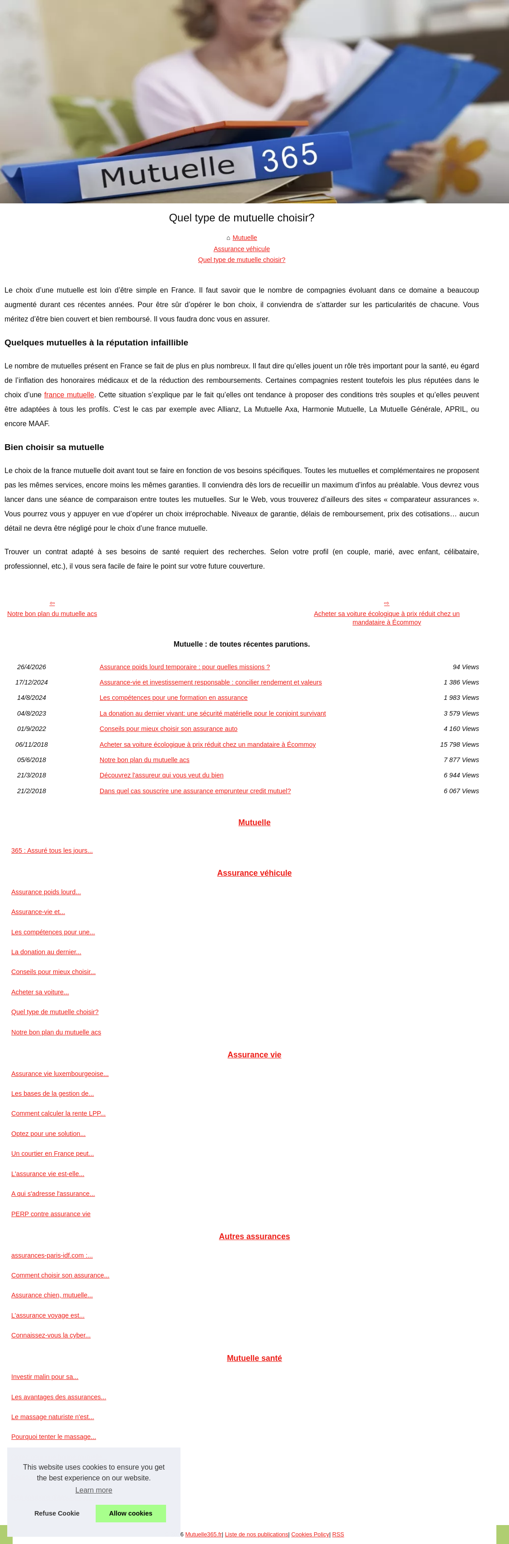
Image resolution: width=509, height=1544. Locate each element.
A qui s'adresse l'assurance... (53, 1193)
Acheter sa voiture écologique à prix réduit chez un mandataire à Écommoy (387, 618)
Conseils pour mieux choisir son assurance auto (169, 729)
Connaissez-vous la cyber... (51, 1335)
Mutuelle (244, 237)
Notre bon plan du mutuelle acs (52, 613)
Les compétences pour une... (53, 932)
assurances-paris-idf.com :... (52, 1255)
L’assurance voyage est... (47, 1315)
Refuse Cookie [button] (56, 1513)
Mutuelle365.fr (203, 1534)
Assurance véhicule (241, 249)
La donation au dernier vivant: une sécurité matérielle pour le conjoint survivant (213, 713)
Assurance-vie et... (38, 911)
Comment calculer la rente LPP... (58, 1113)
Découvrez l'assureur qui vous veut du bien (162, 775)
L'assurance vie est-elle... (47, 1173)
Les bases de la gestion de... (52, 1093)
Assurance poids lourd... (46, 892)
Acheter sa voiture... (40, 992)
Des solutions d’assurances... (53, 1497)
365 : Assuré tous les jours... (52, 850)
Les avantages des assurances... (58, 1397)
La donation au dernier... (46, 952)
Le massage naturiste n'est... (52, 1416)
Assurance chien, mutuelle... (52, 1295)
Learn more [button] (93, 1490)
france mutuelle (69, 395)
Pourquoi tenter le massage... (53, 1436)
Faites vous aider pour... (46, 1476)
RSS (338, 1534)
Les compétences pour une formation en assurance (174, 697)
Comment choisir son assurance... (60, 1275)
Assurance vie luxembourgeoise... (60, 1073)
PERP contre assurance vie (51, 1214)
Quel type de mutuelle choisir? (242, 259)
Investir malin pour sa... (45, 1376)
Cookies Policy (310, 1534)
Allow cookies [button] (131, 1513)
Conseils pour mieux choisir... (53, 971)
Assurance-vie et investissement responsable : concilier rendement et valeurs (211, 682)
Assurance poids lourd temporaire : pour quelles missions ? (185, 667)
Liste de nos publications (256, 1534)
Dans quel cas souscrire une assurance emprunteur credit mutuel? (195, 791)
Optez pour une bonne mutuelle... (59, 1457)
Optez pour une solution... (48, 1133)
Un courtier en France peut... (52, 1153)
